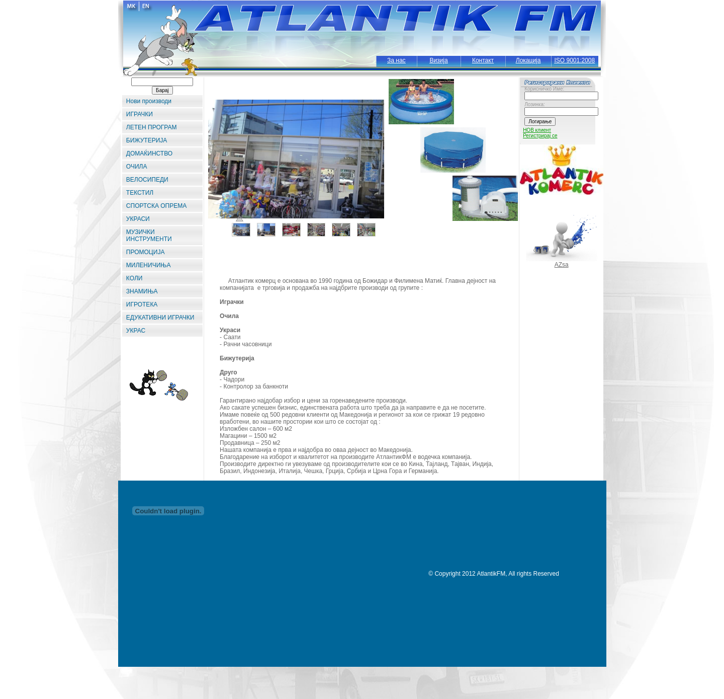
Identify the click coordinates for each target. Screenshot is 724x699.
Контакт (483, 60)
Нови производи (148, 101)
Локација (528, 60)
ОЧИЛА (136, 166)
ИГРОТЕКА (142, 304)
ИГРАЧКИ (139, 114)
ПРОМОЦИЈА (145, 252)
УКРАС (135, 330)
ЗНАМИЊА (142, 291)
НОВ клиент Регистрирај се (540, 132)
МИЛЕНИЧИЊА (148, 265)
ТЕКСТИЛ (139, 192)
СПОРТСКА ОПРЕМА (156, 205)
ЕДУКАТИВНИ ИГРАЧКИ (160, 317)
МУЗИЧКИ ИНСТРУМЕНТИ (149, 235)
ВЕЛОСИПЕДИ (147, 179)
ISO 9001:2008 (574, 60)
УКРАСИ (138, 218)
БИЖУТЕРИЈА (146, 140)
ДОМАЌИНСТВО (149, 153)
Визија (438, 60)
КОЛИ (134, 278)
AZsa (562, 264)
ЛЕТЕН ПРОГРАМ (151, 127)
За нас (396, 60)
